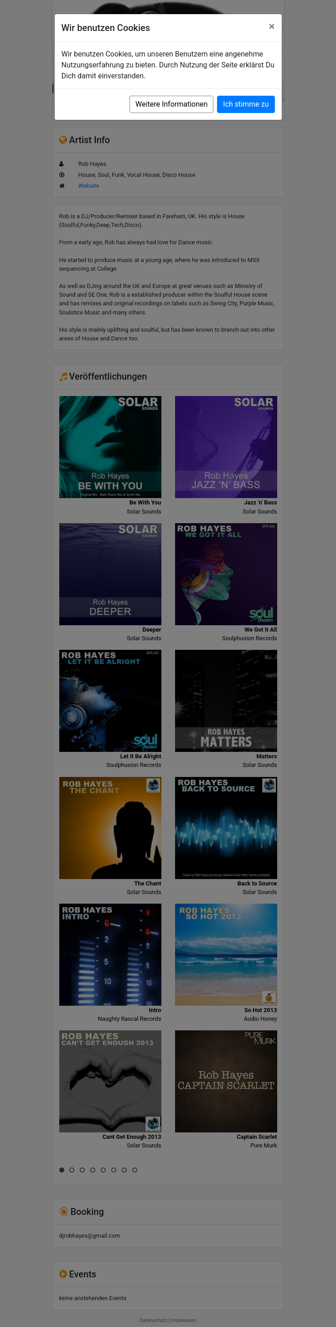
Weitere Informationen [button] (171, 104)
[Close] (272, 26)
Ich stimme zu (246, 104)
